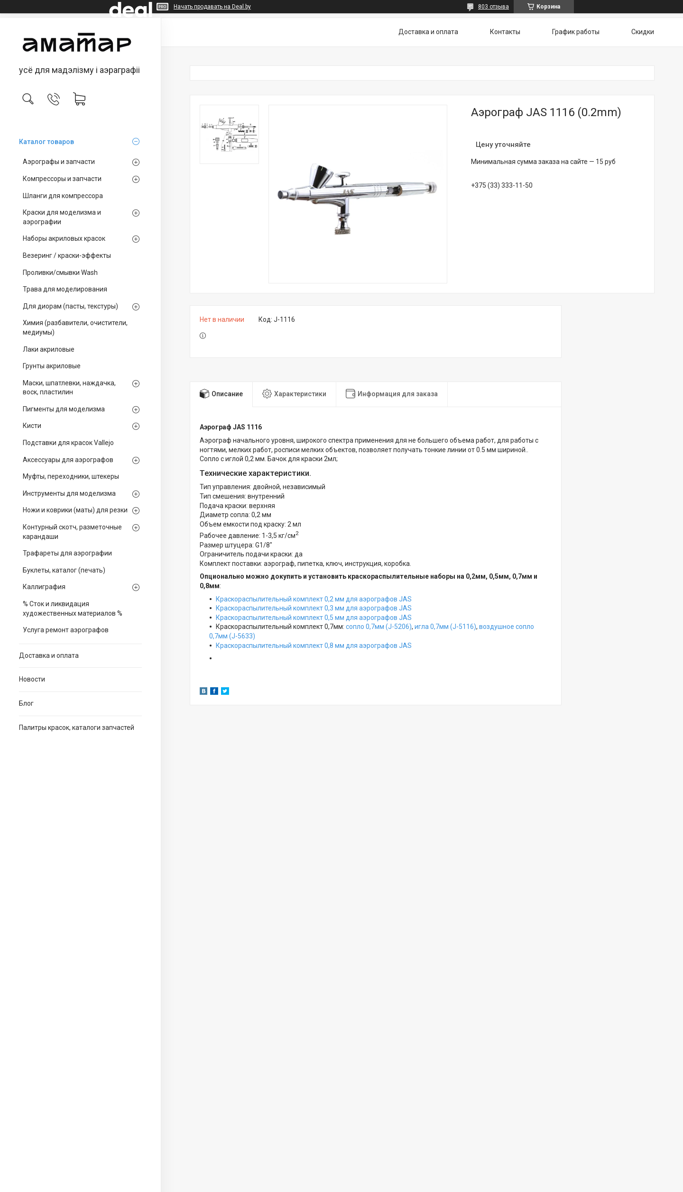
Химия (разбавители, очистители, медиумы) (75, 327)
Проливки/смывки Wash (60, 272)
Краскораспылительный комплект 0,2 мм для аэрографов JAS (314, 599)
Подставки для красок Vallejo (68, 442)
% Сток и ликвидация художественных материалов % (72, 608)
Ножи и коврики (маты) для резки (75, 510)
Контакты (505, 32)
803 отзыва (493, 6)
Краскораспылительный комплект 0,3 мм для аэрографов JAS (314, 608)
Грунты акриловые (52, 366)
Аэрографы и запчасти (59, 161)
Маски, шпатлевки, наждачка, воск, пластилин (69, 387)
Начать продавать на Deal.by (212, 6)
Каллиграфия (44, 587)
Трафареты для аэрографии (67, 553)
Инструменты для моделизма (69, 493)
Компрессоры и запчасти (62, 178)
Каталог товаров (46, 142)
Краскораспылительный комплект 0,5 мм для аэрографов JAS (314, 617)
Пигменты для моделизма (64, 409)
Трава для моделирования (65, 289)
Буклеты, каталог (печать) (64, 570)
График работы (576, 32)
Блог (26, 703)
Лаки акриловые (48, 349)
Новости (32, 679)
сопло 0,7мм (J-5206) (379, 626)
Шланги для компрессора (63, 196)
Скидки (642, 32)
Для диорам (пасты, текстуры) (70, 306)
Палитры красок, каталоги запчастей (76, 727)
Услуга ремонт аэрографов (66, 630)
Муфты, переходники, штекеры (71, 476)
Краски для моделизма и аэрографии (62, 217)
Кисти (32, 425)
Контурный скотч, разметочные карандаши (72, 531)
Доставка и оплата (49, 655)
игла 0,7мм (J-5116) (445, 626)
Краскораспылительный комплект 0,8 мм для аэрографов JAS (314, 645)
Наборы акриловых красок (64, 238)
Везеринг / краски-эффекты (67, 255)
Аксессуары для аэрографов (68, 460)
